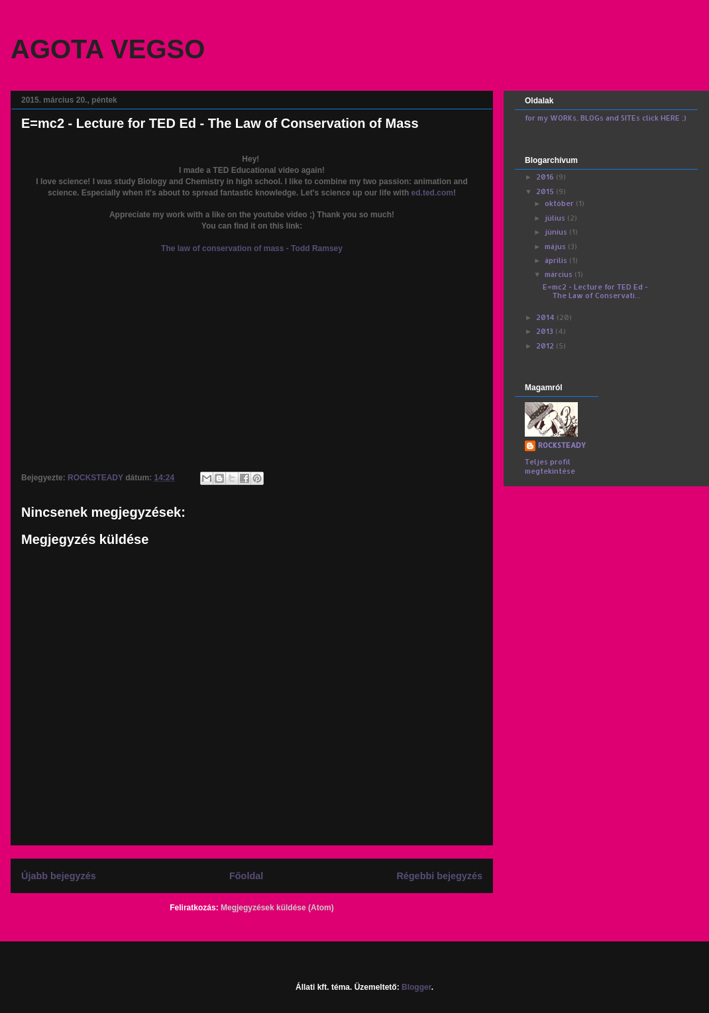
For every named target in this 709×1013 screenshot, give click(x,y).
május (556, 246)
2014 (546, 317)
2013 (545, 331)
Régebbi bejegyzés (439, 876)
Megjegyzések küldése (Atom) (277, 907)
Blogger (416, 987)
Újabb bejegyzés (58, 876)
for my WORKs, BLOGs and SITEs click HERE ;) (605, 118)
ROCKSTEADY (562, 445)
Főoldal (246, 876)
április (557, 260)
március (559, 274)
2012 (546, 345)
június (557, 232)
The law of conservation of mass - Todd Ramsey (252, 248)
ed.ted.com (432, 192)
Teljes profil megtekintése (550, 466)
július (556, 218)
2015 (546, 191)
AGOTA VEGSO (108, 49)
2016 (546, 177)
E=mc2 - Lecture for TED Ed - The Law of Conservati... (595, 291)
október (560, 203)
